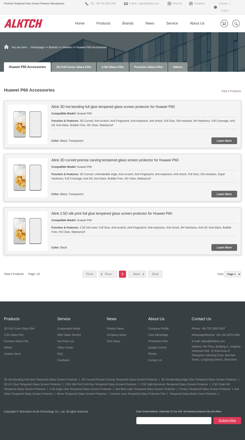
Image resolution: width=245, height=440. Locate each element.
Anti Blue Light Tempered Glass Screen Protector (145, 389)
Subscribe (227, 420)
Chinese (223, 3)
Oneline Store (12, 353)
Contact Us (155, 360)
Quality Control (157, 347)
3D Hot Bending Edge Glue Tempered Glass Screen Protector (199, 379)
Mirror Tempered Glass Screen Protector (81, 393)
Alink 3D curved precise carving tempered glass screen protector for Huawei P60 (114, 160)
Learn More (224, 140)
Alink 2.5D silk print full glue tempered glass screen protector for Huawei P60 (111, 213)
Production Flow (158, 341)
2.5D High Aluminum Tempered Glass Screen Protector (174, 384)
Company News (116, 334)
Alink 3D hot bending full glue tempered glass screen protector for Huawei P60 (113, 107)
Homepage (37, 47)
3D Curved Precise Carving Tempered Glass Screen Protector (119, 379)
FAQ (60, 353)
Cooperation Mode (68, 328)
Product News (115, 328)
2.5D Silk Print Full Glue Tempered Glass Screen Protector (101, 384)
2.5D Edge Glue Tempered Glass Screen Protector (80, 389)
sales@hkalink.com (149, 3)
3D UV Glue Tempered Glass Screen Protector (32, 384)
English (225, 10)
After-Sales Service (69, 334)
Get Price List (65, 341)
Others (178, 67)
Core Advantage (158, 334)
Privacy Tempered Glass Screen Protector (205, 389)
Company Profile (158, 328)
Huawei (67, 47)
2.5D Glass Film (113, 67)
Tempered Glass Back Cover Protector (193, 393)
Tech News (113, 341)
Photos (152, 353)
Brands (53, 47)
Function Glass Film (148, 67)
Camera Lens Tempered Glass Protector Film (138, 393)
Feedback (199, 3)
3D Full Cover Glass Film (73, 67)
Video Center (65, 347)
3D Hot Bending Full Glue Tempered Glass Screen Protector (41, 379)
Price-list (177, 3)
